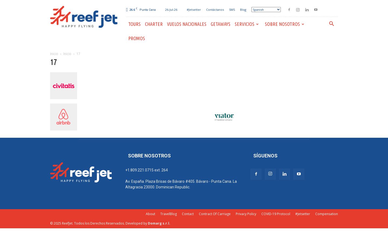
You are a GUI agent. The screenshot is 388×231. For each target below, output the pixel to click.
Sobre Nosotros (284, 24)
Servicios (247, 24)
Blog (243, 10)
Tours (134, 24)
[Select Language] (266, 9)
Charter (154, 24)
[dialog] (378, 220)
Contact (188, 214)
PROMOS (136, 38)
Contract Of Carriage (215, 214)
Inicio (54, 53)
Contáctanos (215, 10)
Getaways (220, 24)
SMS (232, 10)
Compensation (326, 214)
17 (53, 62)
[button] (331, 24)
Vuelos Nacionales (186, 24)
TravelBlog (168, 214)
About (150, 214)
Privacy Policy (246, 214)
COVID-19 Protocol (275, 214)
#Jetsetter (194, 10)
